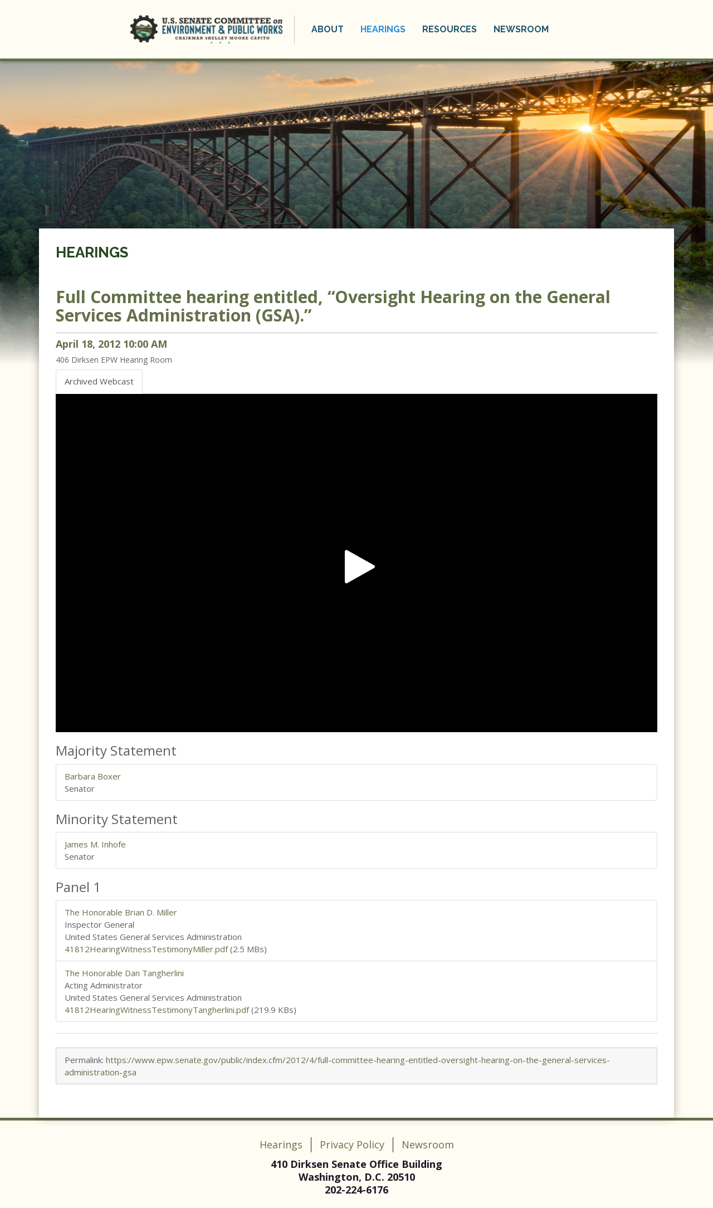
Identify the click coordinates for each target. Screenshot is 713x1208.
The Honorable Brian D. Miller (121, 912)
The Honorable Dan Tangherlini (124, 972)
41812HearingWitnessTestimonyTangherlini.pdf (157, 1009)
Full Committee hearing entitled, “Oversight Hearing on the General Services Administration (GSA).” (333, 306)
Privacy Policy (352, 1144)
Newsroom (520, 29)
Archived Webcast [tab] (99, 381)
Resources (449, 29)
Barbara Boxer (93, 776)
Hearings (382, 29)
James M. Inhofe (95, 844)
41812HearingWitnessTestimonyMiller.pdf (146, 948)
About (327, 29)
